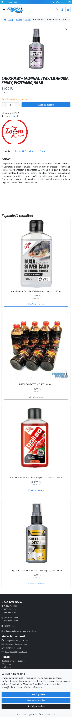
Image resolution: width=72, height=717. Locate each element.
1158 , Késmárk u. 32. (57, 2)
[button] (66, 29)
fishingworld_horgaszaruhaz (15, 640)
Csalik (19, 19)
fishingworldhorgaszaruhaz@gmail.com (20, 631)
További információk (25, 151)
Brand (42, 151)
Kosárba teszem (46, 104)
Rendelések (6, 667)
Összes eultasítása (36, 700)
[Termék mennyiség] (10, 104)
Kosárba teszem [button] (36, 304)
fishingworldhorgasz (11, 648)
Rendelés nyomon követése (13, 661)
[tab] (7, 151)
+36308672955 (10, 2)
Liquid (27, 19)
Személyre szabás (36, 706)
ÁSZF (41, 714)
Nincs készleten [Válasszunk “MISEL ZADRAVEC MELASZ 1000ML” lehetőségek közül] (36, 397)
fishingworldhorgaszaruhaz (14, 651)
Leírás (7, 151)
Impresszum (50, 714)
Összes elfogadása (36, 694)
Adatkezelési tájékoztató (27, 714)
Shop (10, 19)
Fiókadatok (6, 664)
